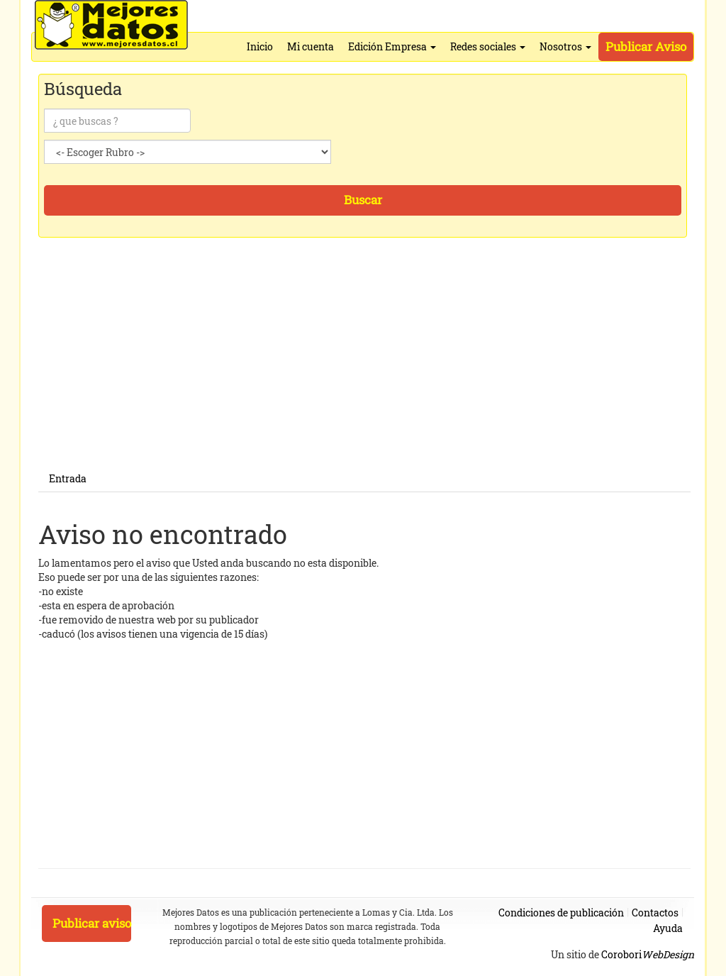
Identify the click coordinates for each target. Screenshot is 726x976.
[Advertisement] (364, 366)
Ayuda (668, 928)
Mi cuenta (310, 46)
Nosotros (565, 46)
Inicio (260, 46)
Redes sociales (487, 46)
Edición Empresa (392, 46)
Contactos (655, 912)
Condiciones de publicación (561, 912)
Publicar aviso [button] (91, 923)
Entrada (67, 478)
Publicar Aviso (645, 46)
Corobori (647, 954)
